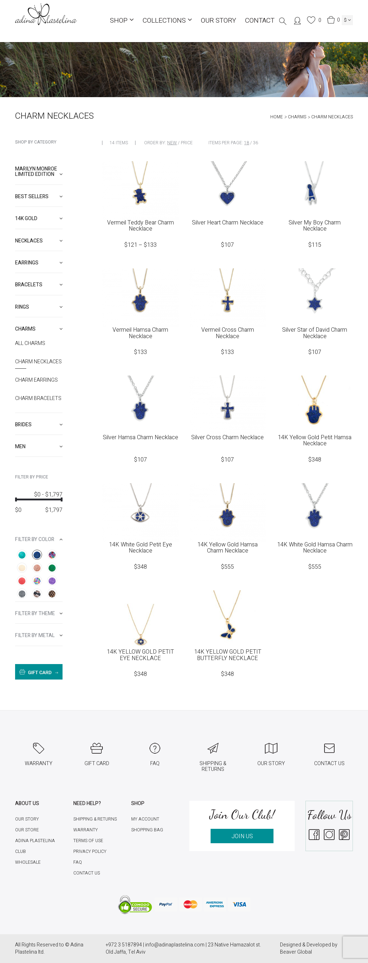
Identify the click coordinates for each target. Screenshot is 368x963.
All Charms (30, 343)
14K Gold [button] (39, 218)
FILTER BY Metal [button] (39, 635)
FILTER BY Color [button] (39, 539)
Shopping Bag (147, 830)
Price (187, 143)
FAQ (77, 862)
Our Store (27, 830)
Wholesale (28, 862)
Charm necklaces (38, 361)
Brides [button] (39, 424)
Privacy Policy (89, 851)
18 (246, 143)
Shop (122, 20)
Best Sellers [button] (39, 196)
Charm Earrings (36, 380)
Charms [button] (39, 329)
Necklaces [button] (39, 241)
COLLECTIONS (167, 20)
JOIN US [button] (242, 836)
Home (276, 117)
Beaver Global (296, 952)
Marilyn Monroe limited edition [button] (39, 171)
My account (145, 819)
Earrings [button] (39, 263)
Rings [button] (39, 307)
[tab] (39, 172)
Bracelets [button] (39, 285)
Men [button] (39, 446)
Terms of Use (88, 840)
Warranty (85, 830)
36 (255, 143)
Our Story (218, 20)
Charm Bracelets (38, 398)
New (172, 143)
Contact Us (86, 873)
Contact (260, 20)
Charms (297, 117)
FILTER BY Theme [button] (39, 613)
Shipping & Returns (95, 819)
